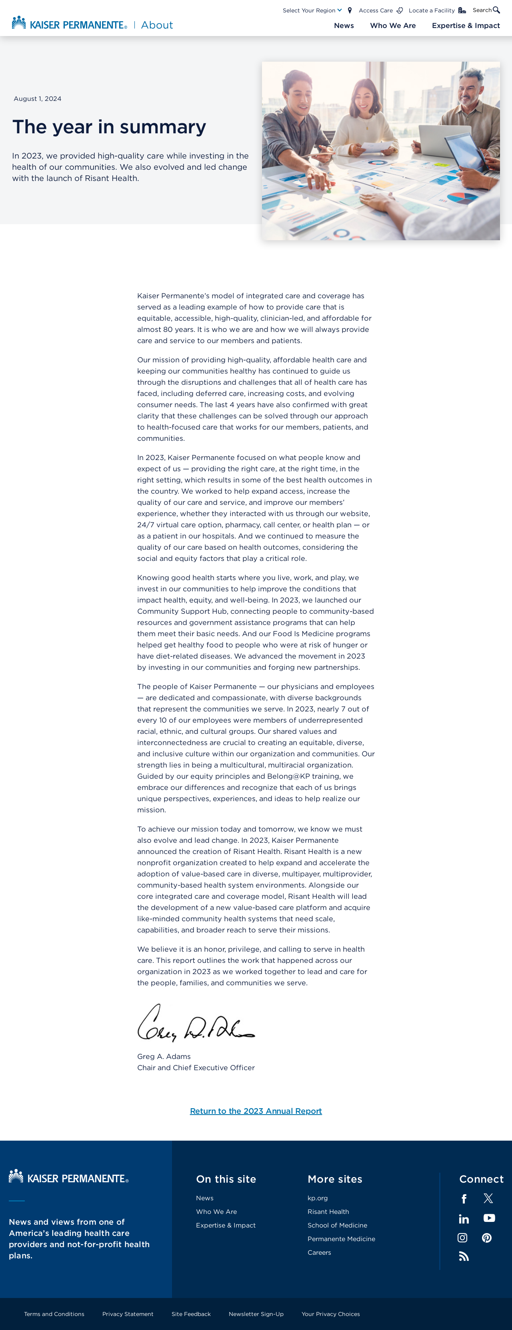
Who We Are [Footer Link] (216, 1211)
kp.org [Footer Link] (318, 1198)
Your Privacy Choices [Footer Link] (331, 1314)
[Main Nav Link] (313, 10)
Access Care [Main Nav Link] (376, 10)
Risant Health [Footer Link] (328, 1211)
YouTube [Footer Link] (489, 1218)
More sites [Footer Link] (335, 1179)
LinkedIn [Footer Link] (464, 1219)
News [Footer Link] (205, 1198)
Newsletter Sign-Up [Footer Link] (256, 1314)
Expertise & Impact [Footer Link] (226, 1225)
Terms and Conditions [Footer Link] (54, 1314)
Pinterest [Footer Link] (487, 1238)
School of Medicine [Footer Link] (337, 1225)
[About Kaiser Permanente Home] (93, 22)
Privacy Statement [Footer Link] (128, 1314)
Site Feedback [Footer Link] (191, 1314)
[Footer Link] (488, 1201)
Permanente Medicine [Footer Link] (341, 1239)
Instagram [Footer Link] (462, 1238)
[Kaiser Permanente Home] (69, 1180)
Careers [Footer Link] (319, 1252)
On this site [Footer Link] (226, 1179)
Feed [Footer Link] (464, 1256)
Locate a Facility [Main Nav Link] (432, 10)
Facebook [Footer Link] (464, 1199)
